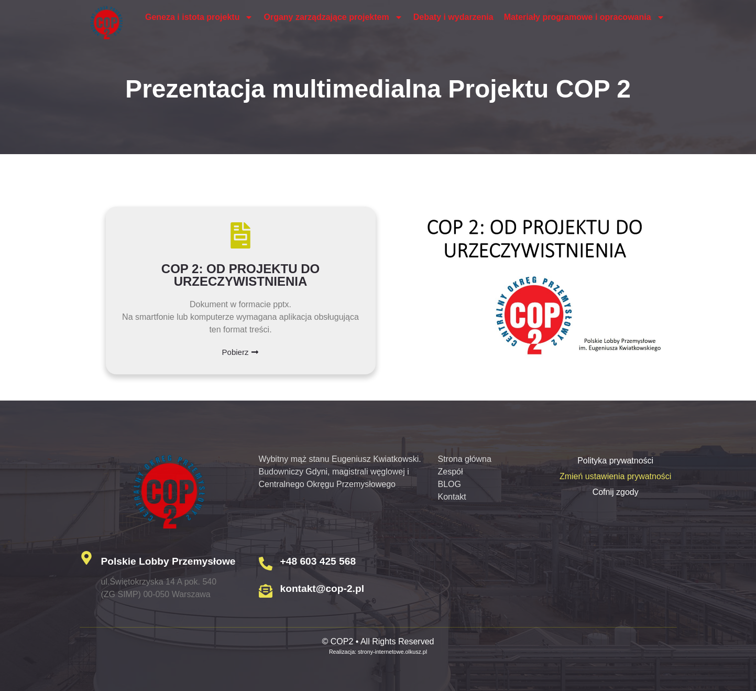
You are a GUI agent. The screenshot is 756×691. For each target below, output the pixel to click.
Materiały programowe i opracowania (584, 17)
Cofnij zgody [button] (616, 492)
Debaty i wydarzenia (453, 17)
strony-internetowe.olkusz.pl (392, 652)
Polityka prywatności (615, 460)
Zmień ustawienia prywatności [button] (615, 476)
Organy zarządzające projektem (333, 17)
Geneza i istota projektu (199, 17)
